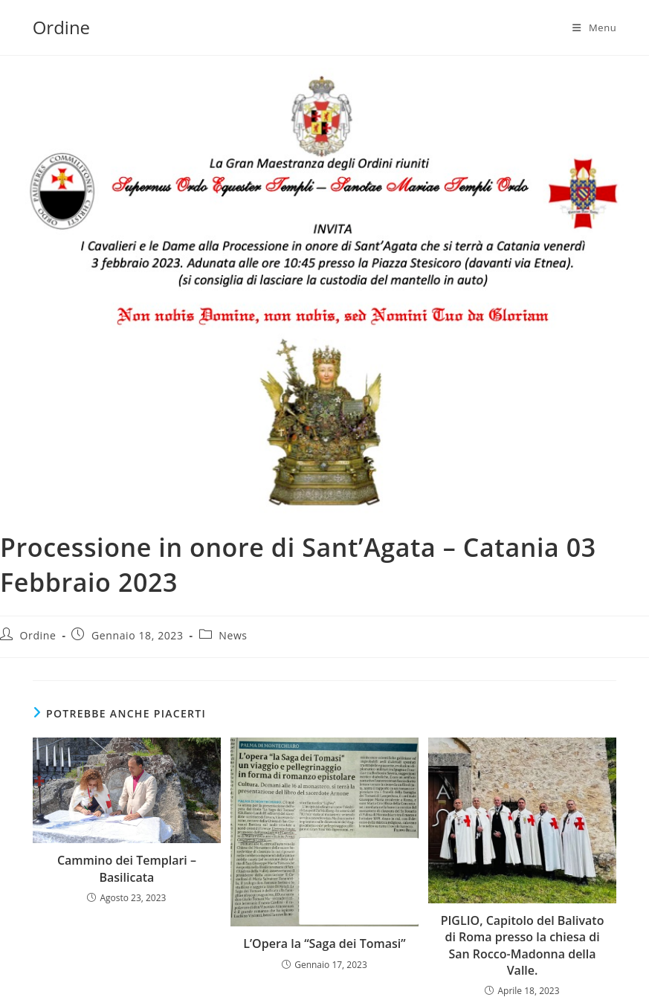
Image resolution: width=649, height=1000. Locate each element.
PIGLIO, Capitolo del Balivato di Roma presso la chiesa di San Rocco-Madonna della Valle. (522, 945)
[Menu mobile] (594, 27)
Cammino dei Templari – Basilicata (126, 868)
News (233, 635)
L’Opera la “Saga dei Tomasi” (324, 943)
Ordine (61, 27)
